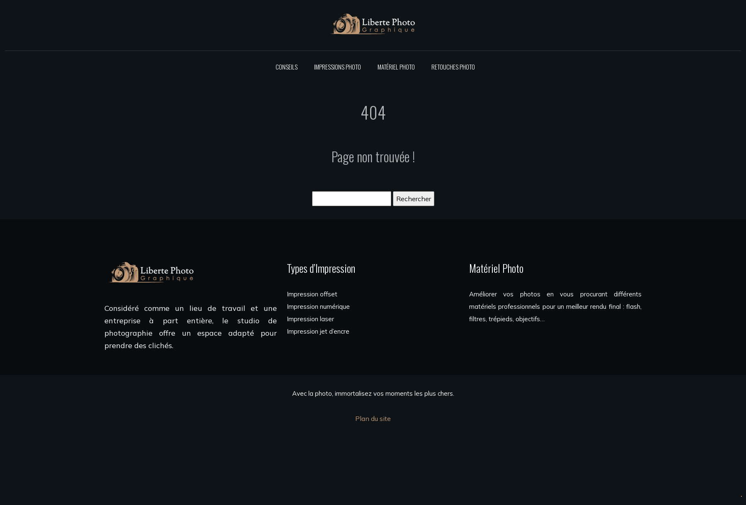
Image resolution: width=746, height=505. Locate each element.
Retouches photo (453, 66)
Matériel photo (396, 66)
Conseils (287, 66)
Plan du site (373, 418)
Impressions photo (337, 66)
